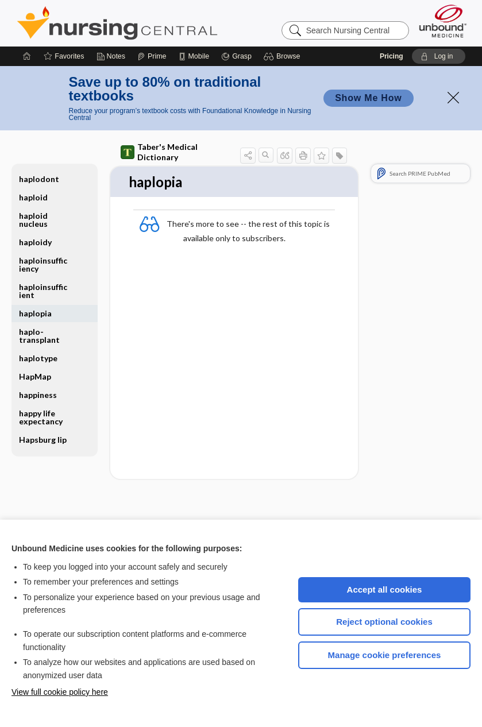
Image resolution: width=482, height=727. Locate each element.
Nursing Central (160, 23)
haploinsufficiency (43, 264)
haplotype (38, 358)
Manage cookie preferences (384, 655)
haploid (33, 197)
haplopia (35, 313)
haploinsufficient (43, 291)
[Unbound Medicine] (443, 21)
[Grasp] (236, 56)
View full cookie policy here (59, 692)
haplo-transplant (39, 336)
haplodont (39, 179)
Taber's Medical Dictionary (159, 152)
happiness (38, 395)
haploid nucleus (33, 220)
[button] (283, 56)
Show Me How (368, 98)
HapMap (35, 376)
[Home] (27, 56)
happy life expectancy (41, 417)
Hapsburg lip (43, 439)
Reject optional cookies (384, 622)
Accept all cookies (384, 589)
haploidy (35, 242)
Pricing (391, 56)
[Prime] (151, 56)
